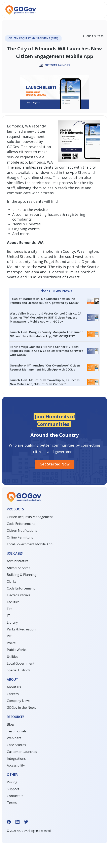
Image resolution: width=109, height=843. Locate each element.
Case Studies (16, 745)
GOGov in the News (21, 707)
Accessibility (16, 765)
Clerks (11, 581)
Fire (9, 609)
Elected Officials (18, 595)
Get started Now (55, 464)
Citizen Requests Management (30, 517)
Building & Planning (22, 574)
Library (12, 622)
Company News (18, 700)
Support (13, 789)
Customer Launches (22, 751)
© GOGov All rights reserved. (29, 831)
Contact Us (15, 796)
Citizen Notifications (22, 530)
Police (11, 643)
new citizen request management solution (26, 136)
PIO (9, 636)
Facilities (13, 602)
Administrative (18, 561)
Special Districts (19, 670)
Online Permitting (20, 537)
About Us (14, 687)
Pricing (12, 782)
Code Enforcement (21, 523)
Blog (10, 724)
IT (8, 615)
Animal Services (18, 568)
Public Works (17, 650)
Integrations (16, 758)
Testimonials (16, 731)
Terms (12, 802)
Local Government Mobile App (29, 544)
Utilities (12, 656)
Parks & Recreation (21, 629)
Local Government (20, 663)
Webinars (14, 738)
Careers (13, 694)
